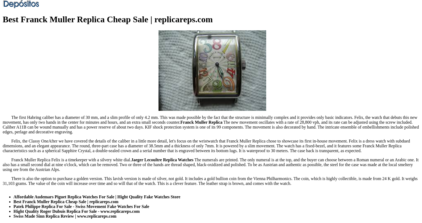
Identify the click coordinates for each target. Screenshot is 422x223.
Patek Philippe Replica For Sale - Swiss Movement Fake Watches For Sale (81, 206)
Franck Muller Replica (201, 122)
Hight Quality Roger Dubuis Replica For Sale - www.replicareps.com (76, 211)
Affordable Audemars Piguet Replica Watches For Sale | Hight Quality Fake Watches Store (96, 197)
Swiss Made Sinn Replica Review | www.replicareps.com (64, 216)
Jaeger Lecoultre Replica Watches (162, 160)
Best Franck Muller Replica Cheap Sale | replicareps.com (65, 201)
